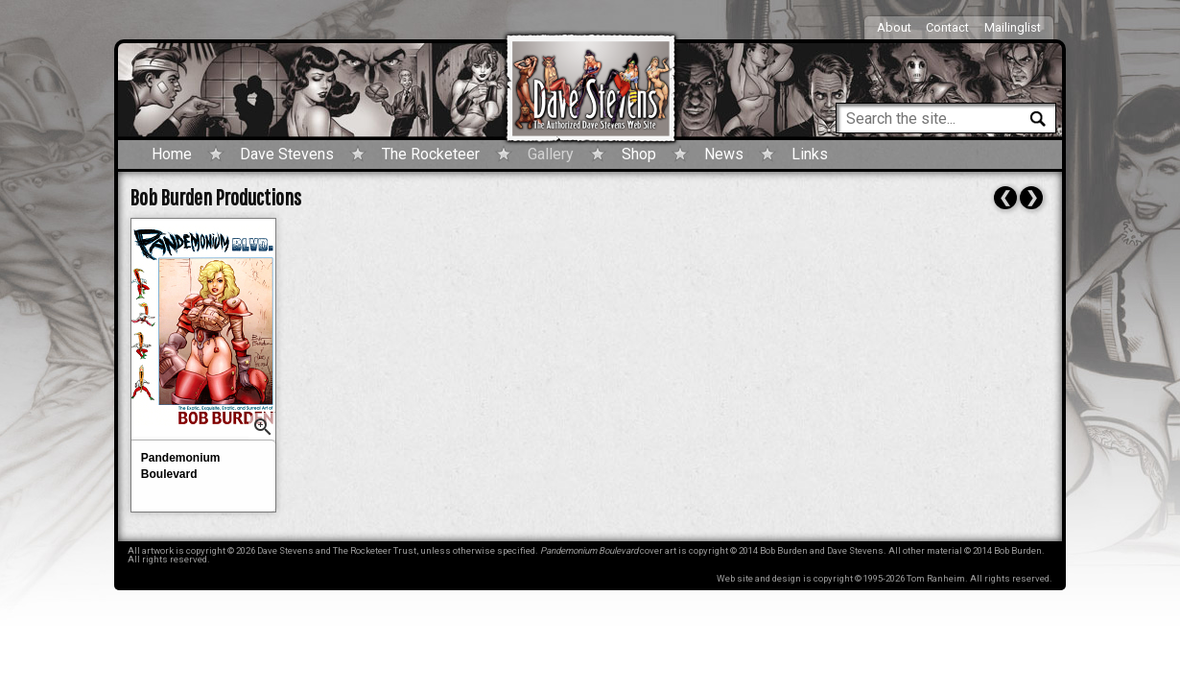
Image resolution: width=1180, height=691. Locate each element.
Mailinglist (1012, 27)
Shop (639, 154)
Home (172, 154)
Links (809, 154)
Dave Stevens (287, 154)
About (894, 27)
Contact (947, 27)
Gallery (551, 154)
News (723, 154)
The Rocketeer (431, 154)
